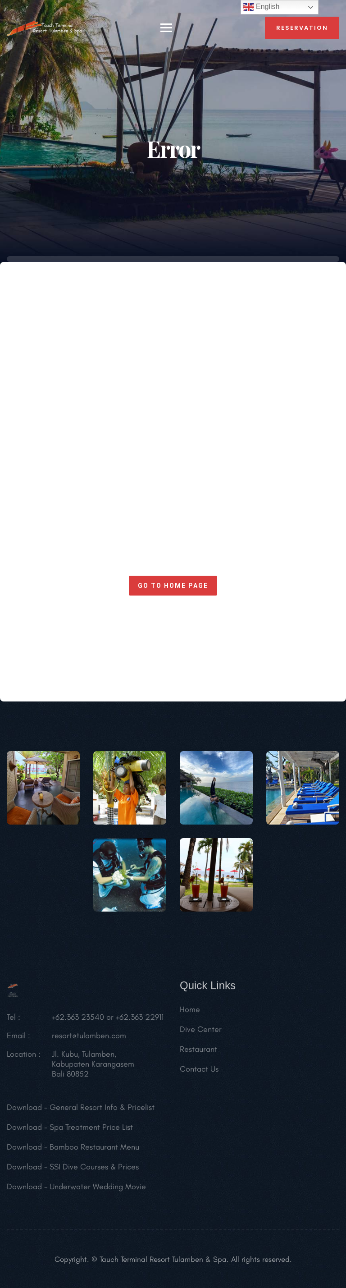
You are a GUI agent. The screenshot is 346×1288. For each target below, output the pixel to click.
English (261, 7)
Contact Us (199, 1072)
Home (190, 1012)
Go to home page (173, 585)
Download (24, 1110)
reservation (302, 27)
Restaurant (198, 1052)
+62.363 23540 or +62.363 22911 (108, 1020)
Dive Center (201, 1032)
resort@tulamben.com (89, 1038)
